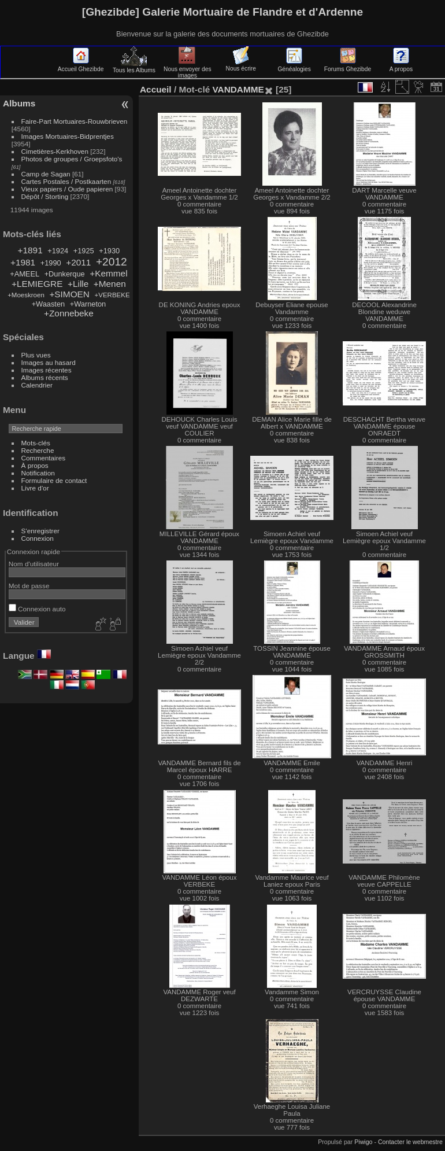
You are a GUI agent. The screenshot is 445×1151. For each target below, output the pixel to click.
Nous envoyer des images (188, 69)
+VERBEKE (112, 295)
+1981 (22, 262)
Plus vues (36, 355)
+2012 (111, 262)
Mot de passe (29, 585)
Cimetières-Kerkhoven (54, 151)
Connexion (37, 538)
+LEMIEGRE (37, 284)
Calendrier (37, 385)
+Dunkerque (64, 274)
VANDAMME (238, 89)
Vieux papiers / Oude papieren (67, 189)
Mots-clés (35, 443)
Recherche (37, 450)
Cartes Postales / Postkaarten (66, 181)
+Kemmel (108, 273)
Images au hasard (48, 362)
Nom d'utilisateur (34, 563)
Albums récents (44, 377)
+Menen (110, 284)
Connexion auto (37, 609)
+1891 (30, 250)
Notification (38, 473)
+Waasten (48, 304)
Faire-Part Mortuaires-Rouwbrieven (74, 121)
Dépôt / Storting (45, 196)
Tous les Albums (134, 67)
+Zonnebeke (69, 313)
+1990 (50, 263)
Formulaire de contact (54, 480)
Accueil (156, 89)
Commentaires (43, 458)
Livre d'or (35, 488)
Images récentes (46, 370)
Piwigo (363, 1141)
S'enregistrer (40, 530)
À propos (35, 465)
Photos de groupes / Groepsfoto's (72, 159)
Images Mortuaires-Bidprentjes (67, 136)
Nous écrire (241, 65)
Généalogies (293, 66)
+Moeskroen (26, 295)
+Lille (78, 284)
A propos (401, 66)
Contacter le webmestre (410, 1141)
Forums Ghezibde (347, 66)
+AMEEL (24, 274)
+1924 (57, 250)
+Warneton (88, 304)
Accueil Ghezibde (81, 66)
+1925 (83, 250)
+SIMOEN (69, 294)
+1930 (109, 250)
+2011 (78, 262)
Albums (19, 103)
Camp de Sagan (46, 174)
